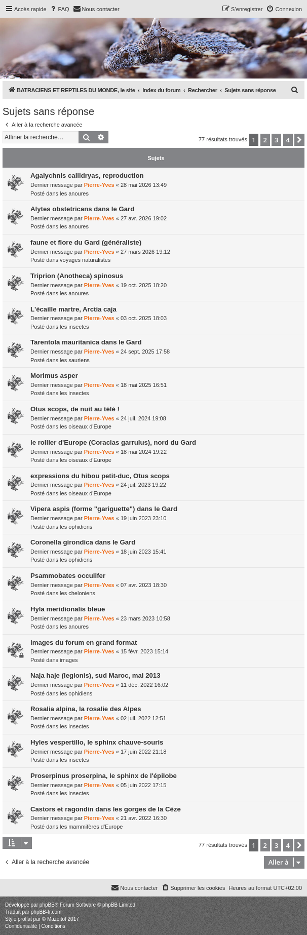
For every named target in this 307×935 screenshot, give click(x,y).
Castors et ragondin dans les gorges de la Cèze (105, 809)
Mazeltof (56, 919)
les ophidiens (76, 527)
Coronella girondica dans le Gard (82, 542)
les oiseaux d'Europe (85, 426)
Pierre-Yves (99, 185)
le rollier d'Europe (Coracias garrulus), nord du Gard (113, 442)
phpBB (47, 905)
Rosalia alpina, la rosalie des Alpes (85, 709)
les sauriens (75, 360)
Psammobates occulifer (67, 575)
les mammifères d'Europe (91, 827)
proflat (25, 919)
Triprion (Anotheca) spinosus (76, 276)
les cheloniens (77, 593)
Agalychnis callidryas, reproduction (87, 175)
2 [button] (265, 139)
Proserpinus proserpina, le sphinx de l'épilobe (103, 776)
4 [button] (288, 139)
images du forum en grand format (83, 642)
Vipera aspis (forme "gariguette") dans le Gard (103, 509)
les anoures (74, 193)
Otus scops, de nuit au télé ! (75, 409)
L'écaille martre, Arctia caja (73, 309)
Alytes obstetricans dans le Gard (82, 209)
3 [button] (276, 139)
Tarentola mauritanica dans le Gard (86, 342)
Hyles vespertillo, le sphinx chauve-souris (96, 742)
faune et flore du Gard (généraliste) (85, 242)
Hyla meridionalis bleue (67, 609)
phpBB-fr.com (46, 912)
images (69, 660)
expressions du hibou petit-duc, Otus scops (100, 476)
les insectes (74, 327)
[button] (299, 140)
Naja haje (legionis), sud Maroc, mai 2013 (95, 675)
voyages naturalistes (85, 260)
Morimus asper (54, 375)
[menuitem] (59, 9)
